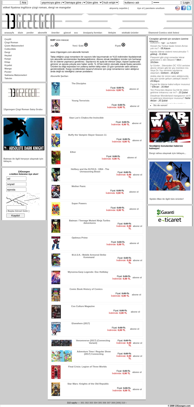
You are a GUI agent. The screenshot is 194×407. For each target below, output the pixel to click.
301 (82, 402)
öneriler (55, 32)
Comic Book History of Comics (86, 289)
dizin (20, 32)
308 (113, 402)
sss (76, 32)
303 (91, 402)
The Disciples (79, 83)
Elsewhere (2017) (81, 323)
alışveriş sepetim (118, 8)
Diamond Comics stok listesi (163, 32)
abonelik (42, 32)
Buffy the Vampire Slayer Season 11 (87, 135)
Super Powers (79, 203)
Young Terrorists (80, 100)
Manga (8, 68)
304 (95, 402)
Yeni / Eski (77, 45)
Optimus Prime (80, 237)
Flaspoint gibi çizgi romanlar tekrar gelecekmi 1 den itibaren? (167, 62)
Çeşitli (7, 39)
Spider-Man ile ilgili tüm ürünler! (166, 199)
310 (123, 402)
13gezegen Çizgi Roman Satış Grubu (22, 109)
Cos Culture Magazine (83, 306)
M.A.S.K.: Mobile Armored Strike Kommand (89, 256)
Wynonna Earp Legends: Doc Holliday (88, 272)
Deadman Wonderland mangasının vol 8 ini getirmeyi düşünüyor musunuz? (170, 101)
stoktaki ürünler (130, 32)
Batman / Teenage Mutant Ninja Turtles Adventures (89, 221)
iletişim (112, 32)
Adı (52, 45)
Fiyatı (118, 45)
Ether (73, 152)
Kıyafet (8, 65)
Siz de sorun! (160, 105)
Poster (7, 72)
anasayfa (9, 32)
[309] (118, 402)
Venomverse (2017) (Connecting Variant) (93, 341)
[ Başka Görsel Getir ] (17, 211)
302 (87, 402)
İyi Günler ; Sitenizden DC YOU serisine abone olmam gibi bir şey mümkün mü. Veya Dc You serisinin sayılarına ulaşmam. (170, 73)
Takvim (8, 78)
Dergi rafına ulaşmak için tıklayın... (167, 153)
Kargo (7, 59)
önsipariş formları (92, 32)
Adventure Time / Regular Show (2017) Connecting (94, 352)
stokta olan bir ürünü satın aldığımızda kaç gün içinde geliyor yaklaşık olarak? (169, 81)
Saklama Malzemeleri (15, 75)
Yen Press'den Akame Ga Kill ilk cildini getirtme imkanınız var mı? (169, 95)
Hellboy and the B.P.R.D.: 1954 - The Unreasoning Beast (90, 170)
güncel (67, 32)
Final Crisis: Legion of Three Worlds (87, 366)
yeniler (29, 32)
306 (104, 402)
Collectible (10, 49)
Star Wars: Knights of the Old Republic (88, 384)
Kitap (7, 62)
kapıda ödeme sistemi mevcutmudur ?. (169, 55)
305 (100, 402)
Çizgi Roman (11, 42)
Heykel (8, 55)
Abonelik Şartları (59, 76)
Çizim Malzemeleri (14, 45)
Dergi (7, 52)
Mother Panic (79, 186)
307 (108, 402)
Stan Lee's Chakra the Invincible (86, 117)
